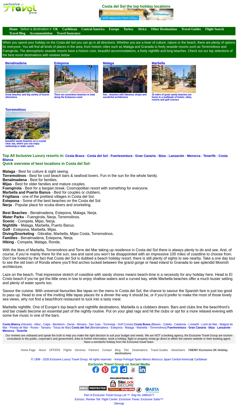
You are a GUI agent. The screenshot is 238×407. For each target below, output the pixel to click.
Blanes (156, 324)
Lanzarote (176, 156)
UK (55, 29)
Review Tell (93, 399)
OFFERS (54, 350)
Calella (167, 324)
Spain (138, 359)
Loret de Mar (209, 324)
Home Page (28, 350)
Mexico (146, 359)
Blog (117, 350)
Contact (107, 350)
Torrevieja (109, 324)
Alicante (27, 324)
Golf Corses (125, 324)
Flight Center (109, 399)
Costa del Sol (97, 156)
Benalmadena (99, 327)
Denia (70, 324)
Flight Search (214, 29)
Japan (167, 359)
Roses (34, 327)
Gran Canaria (145, 156)
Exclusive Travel (129, 399)
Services (80, 350)
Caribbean (69, 29)
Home (13, 29)
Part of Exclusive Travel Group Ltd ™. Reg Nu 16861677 (119, 395)
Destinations (140, 350)
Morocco (157, 359)
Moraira (81, 324)
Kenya (118, 359)
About (42, 350)
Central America (93, 29)
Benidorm (59, 324)
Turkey (128, 29)
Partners (94, 350)
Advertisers (178, 350)
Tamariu (46, 327)
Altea (37, 324)
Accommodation (41, 33)
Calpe (46, 324)
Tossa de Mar (61, 327)
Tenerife (209, 156)
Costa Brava (74, 156)
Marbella (142, 327)
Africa (142, 29)
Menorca (193, 156)
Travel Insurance (68, 33)
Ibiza (162, 156)
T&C (126, 350)
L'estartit (193, 324)
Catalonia (180, 324)
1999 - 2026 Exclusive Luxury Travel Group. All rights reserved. (73, 359)
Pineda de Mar (19, 327)
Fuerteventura (121, 156)
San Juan (95, 324)
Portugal (128, 359)
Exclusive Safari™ (152, 399)
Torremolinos (158, 327)
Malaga (129, 327)
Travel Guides (191, 29)
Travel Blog (17, 33)
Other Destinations (164, 29)
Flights (67, 350)
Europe (114, 29)
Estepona (116, 327)
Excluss (79, 399)
